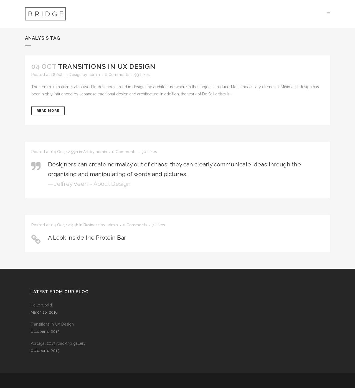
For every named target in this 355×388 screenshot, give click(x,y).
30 (149, 152)
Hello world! (42, 305)
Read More (48, 111)
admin (94, 74)
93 (142, 75)
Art (86, 151)
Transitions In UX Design (107, 66)
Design (75, 74)
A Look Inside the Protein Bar (87, 237)
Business (91, 225)
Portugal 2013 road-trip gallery (58, 343)
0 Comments (117, 74)
